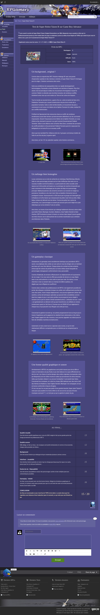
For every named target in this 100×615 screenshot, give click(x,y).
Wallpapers (5, 63)
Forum (22, 17)
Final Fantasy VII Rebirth (32, 588)
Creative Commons (61, 608)
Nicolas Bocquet (68, 610)
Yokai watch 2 (4, 584)
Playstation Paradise (82, 592)
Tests (3, 29)
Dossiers (4, 32)
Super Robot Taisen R (49, 26)
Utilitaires (4, 57)
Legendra (80, 586)
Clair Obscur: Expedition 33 (7, 590)
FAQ (79, 572)
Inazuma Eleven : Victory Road (8, 586)
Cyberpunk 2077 (4, 592)
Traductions (5, 45)
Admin (32, 17)
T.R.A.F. (79, 590)
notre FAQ (52, 524)
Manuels (4, 60)
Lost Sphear (29, 592)
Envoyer (58, 560)
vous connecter (59, 521)
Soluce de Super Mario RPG (58, 584)
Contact (70, 572)
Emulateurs (5, 47)
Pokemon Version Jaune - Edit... (33, 590)
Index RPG (10, 17)
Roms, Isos (5, 42)
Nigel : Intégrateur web (83, 584)
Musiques (5, 66)
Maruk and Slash (81, 588)
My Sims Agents (4, 588)
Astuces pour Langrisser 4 (58, 586)
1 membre (85, 612)
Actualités (5, 26)
